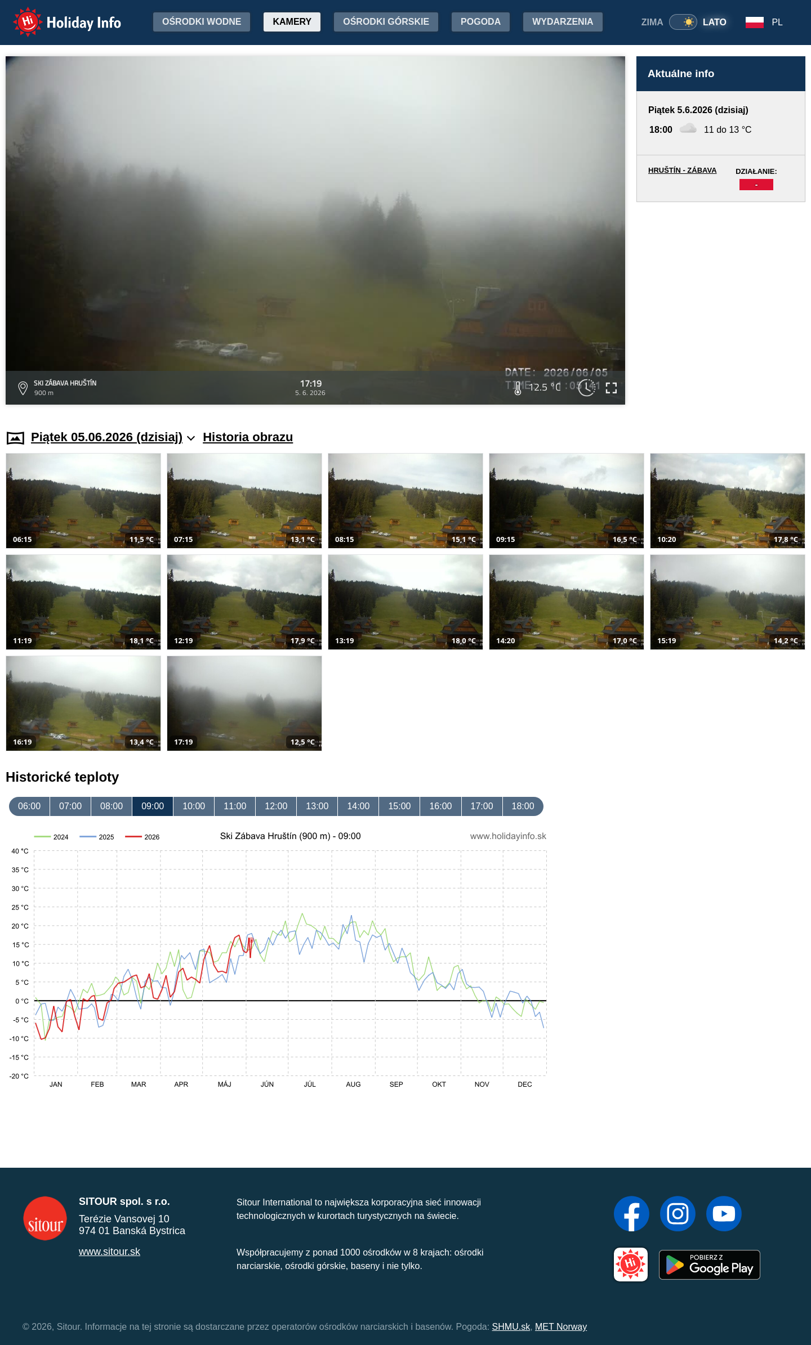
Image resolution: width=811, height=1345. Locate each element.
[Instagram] (678, 1215)
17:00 (482, 806)
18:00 (523, 806)
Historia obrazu (248, 437)
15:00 (399, 806)
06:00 (29, 806)
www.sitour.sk (109, 1251)
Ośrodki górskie (386, 21)
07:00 (70, 806)
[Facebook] (631, 1215)
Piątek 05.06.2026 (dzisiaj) (113, 437)
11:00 (235, 806)
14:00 (358, 806)
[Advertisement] (720, 305)
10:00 (193, 806)
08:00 (111, 806)
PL (777, 22)
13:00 (317, 806)
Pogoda (481, 21)
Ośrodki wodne (201, 21)
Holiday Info (56, 14)
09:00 (152, 806)
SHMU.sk (511, 1326)
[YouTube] (724, 1215)
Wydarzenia (562, 21)
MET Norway (561, 1326)
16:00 (440, 806)
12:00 (276, 806)
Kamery (292, 21)
